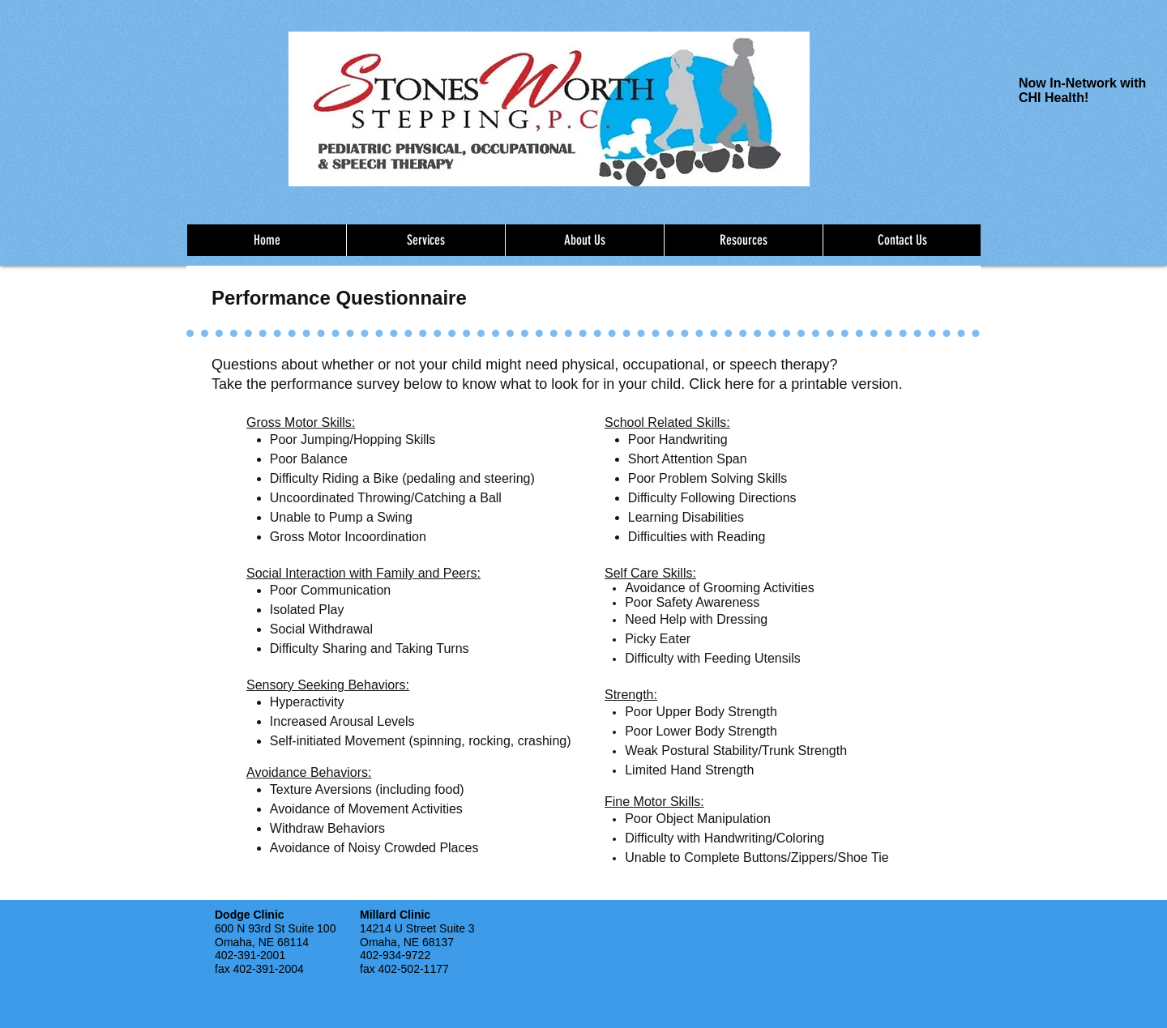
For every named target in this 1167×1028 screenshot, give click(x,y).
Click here (721, 384)
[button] (425, 240)
